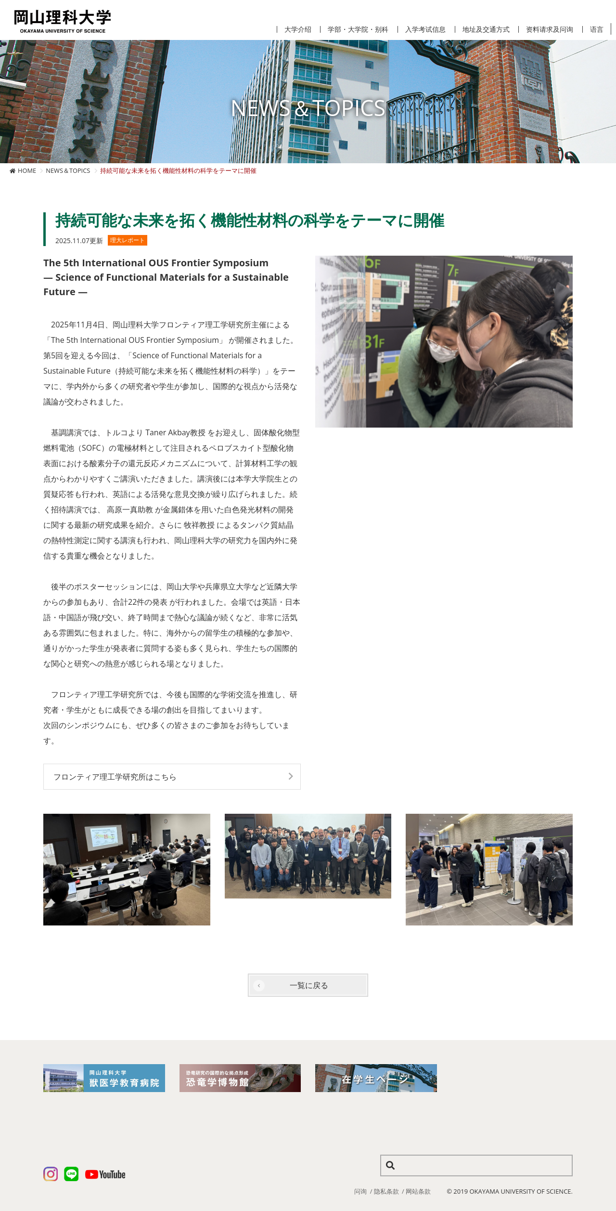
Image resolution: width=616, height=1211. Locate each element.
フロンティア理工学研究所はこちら (115, 776)
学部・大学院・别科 (358, 29)
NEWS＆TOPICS (68, 170)
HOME (27, 170)
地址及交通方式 (486, 29)
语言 (596, 29)
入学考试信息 (425, 29)
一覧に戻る (309, 985)
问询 (360, 1191)
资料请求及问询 (549, 29)
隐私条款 (386, 1191)
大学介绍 (297, 29)
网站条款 (418, 1191)
